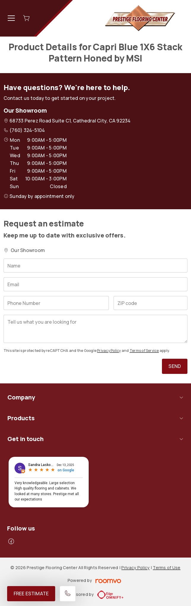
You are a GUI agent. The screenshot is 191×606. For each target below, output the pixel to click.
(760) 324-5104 (27, 130)
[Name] (95, 266)
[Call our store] (67, 593)
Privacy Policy (109, 350)
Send (174, 366)
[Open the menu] (11, 18)
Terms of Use (166, 567)
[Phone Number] (56, 303)
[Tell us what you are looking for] (95, 329)
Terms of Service (144, 350)
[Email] (95, 284)
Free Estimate (31, 593)
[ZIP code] (150, 303)
